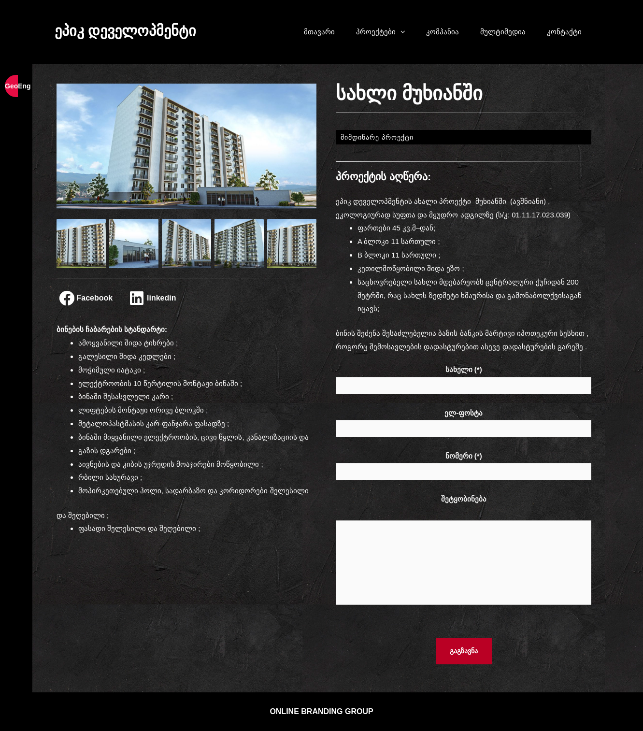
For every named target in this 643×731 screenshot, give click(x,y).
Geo (11, 86)
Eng (24, 86)
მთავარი (319, 32)
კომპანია (442, 32)
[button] (405, 31)
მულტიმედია (503, 32)
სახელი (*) (464, 378)
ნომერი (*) (464, 465)
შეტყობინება (464, 552)
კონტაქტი (564, 32)
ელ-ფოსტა (464, 422)
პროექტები (385, 31)
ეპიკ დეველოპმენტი (125, 31)
